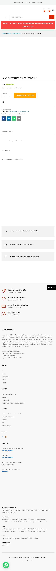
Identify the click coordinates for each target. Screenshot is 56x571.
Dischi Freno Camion (29, 510)
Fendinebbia (14, 519)
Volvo (50, 23)
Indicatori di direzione (21, 522)
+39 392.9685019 (7, 457)
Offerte (5, 23)
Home (16, 2)
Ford (15, 23)
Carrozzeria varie (23, 111)
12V (3, 545)
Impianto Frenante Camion (11, 510)
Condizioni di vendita (9, 394)
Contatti (39, 2)
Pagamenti (5, 397)
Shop (21, 2)
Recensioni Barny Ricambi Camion (13, 403)
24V (7, 545)
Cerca (51, 17)
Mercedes (30, 23)
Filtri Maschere (22, 531)
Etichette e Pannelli (8, 531)
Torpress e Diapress (20, 538)
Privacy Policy (6, 425)
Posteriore (24, 519)
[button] (6, 565)
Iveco (20, 23)
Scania (44, 23)
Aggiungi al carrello (25, 95)
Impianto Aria (6, 538)
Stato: (4, 84)
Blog (33, 2)
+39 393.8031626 (7, 450)
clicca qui (5, 471)
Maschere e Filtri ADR (37, 531)
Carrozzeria (13, 111)
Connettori (41, 519)
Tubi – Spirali (33, 538)
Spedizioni (5, 400)
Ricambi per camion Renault (14, 114)
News (3, 379)
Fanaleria (5, 519)
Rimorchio (43, 522)
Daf (11, 23)
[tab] (8, 132)
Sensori (13, 512)
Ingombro (34, 522)
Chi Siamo (27, 2)
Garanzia (5, 419)
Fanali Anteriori (7, 522)
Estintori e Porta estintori (36, 529)
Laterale (32, 519)
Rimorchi (30, 27)
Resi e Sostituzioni (8, 417)
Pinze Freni (5, 512)
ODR (3, 422)
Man (24, 23)
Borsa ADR (22, 529)
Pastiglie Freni (44, 510)
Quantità (4, 93)
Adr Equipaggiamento (9, 529)
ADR (24, 27)
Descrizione (7, 132)
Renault (38, 23)
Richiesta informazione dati (11, 414)
